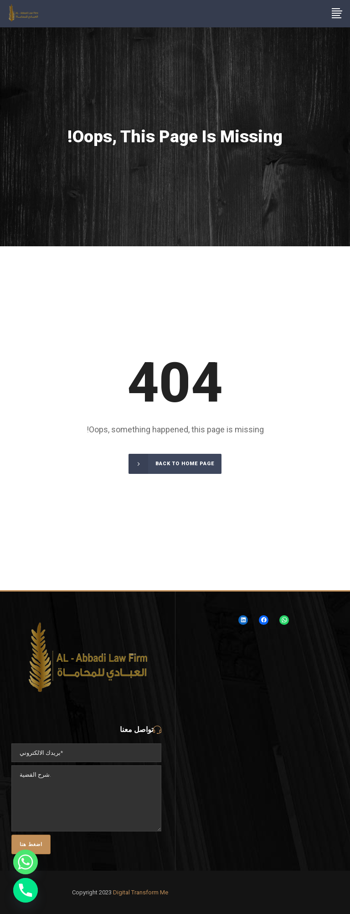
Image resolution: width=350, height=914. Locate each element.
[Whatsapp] (25, 862)
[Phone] (25, 890)
